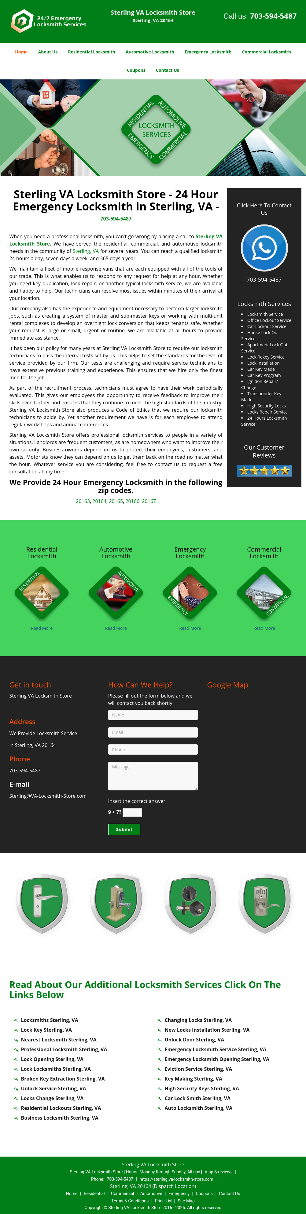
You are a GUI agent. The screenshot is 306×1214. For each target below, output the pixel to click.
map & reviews (219, 1171)
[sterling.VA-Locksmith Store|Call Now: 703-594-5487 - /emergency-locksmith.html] (190, 592)
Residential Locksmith (92, 52)
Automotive (151, 1193)
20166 (132, 501)
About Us (48, 52)
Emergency (179, 1193)
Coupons (136, 70)
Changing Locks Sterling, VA (198, 1020)
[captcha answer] (132, 812)
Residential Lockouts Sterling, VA (61, 1108)
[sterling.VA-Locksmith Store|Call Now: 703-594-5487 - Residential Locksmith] (42, 553)
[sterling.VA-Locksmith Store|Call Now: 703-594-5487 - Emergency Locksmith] (190, 553)
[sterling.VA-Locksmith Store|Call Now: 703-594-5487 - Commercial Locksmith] (264, 553)
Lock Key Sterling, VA (46, 1029)
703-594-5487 (273, 16)
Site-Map (186, 1200)
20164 (99, 501)
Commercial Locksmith (266, 52)
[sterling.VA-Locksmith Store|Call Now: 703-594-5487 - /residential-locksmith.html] (42, 592)
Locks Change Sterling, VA (52, 1098)
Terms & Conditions (130, 1200)
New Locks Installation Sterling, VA (207, 1029)
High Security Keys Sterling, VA (202, 1088)
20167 (149, 501)
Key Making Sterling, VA (194, 1078)
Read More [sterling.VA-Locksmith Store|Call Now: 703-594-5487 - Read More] (42, 628)
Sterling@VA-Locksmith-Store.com (48, 796)
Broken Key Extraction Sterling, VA (63, 1078)
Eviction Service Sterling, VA (198, 1069)
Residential (94, 1193)
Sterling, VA (86, 251)
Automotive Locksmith (150, 52)
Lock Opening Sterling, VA (52, 1059)
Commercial (122, 1193)
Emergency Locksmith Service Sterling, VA (215, 1049)
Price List (164, 1200)
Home (21, 52)
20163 (83, 501)
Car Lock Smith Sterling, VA (198, 1098)
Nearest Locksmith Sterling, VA (59, 1039)
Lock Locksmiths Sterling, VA (56, 1069)
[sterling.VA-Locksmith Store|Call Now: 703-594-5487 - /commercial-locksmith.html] (264, 592)
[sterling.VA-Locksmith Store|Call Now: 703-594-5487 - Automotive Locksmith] (116, 553)
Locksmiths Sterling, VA (49, 1020)
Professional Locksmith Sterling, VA (64, 1049)
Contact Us (167, 70)
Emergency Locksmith (208, 52)
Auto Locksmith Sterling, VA (199, 1108)
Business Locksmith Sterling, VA (59, 1117)
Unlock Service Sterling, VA (53, 1088)
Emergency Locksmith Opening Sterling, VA (217, 1059)
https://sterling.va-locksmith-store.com (176, 1179)
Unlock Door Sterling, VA (194, 1039)
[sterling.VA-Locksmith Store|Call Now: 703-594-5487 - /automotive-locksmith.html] (116, 592)
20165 (116, 501)
